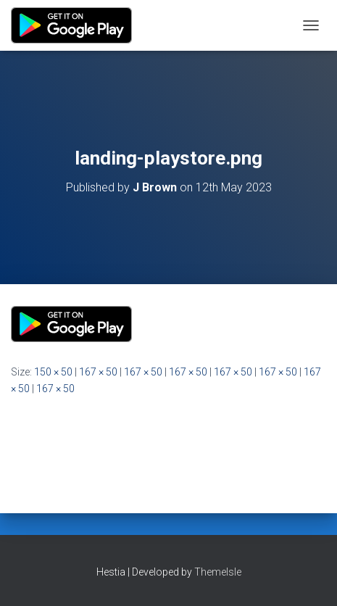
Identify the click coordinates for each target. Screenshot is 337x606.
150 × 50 (53, 372)
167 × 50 (98, 372)
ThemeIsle (217, 572)
